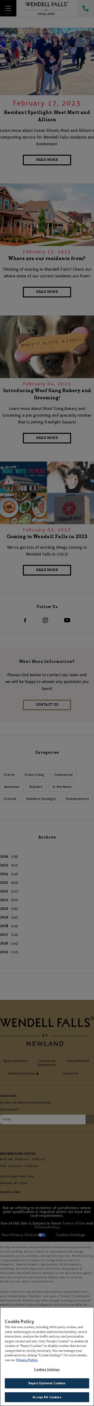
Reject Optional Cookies (47, 1386)
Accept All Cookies (47, 1400)
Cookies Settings (47, 1372)
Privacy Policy (27, 1363)
